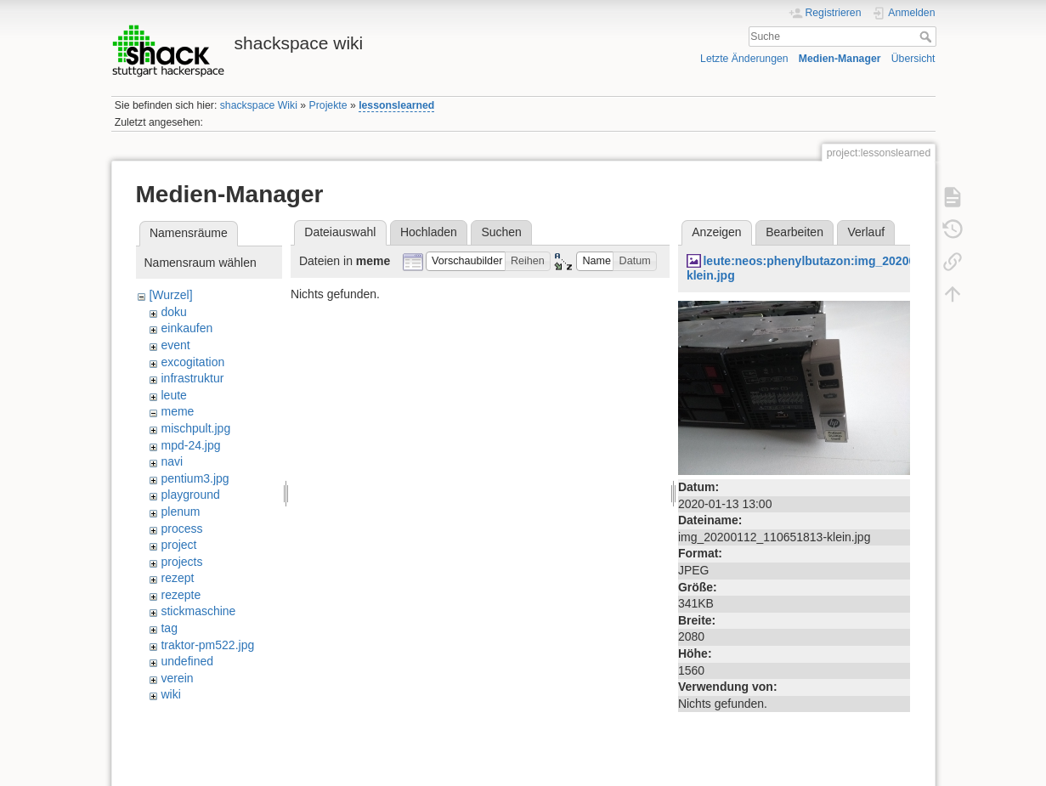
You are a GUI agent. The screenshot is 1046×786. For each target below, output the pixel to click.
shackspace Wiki (258, 105)
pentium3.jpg (195, 478)
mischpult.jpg (195, 428)
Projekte (328, 105)
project (178, 544)
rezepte (181, 595)
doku (173, 312)
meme (177, 411)
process (181, 528)
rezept (177, 578)
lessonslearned (396, 105)
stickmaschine (198, 611)
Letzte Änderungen (744, 59)
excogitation (192, 362)
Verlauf (866, 232)
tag (169, 628)
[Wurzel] (170, 295)
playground (190, 494)
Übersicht (913, 59)
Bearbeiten (794, 232)
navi (172, 461)
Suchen (501, 232)
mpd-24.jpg (190, 445)
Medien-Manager (840, 59)
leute (173, 395)
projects (181, 561)
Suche (927, 36)
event (175, 345)
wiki (170, 694)
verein (177, 678)
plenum (180, 511)
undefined (187, 661)
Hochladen (428, 232)
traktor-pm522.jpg (207, 645)
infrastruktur (192, 378)
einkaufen (186, 328)
